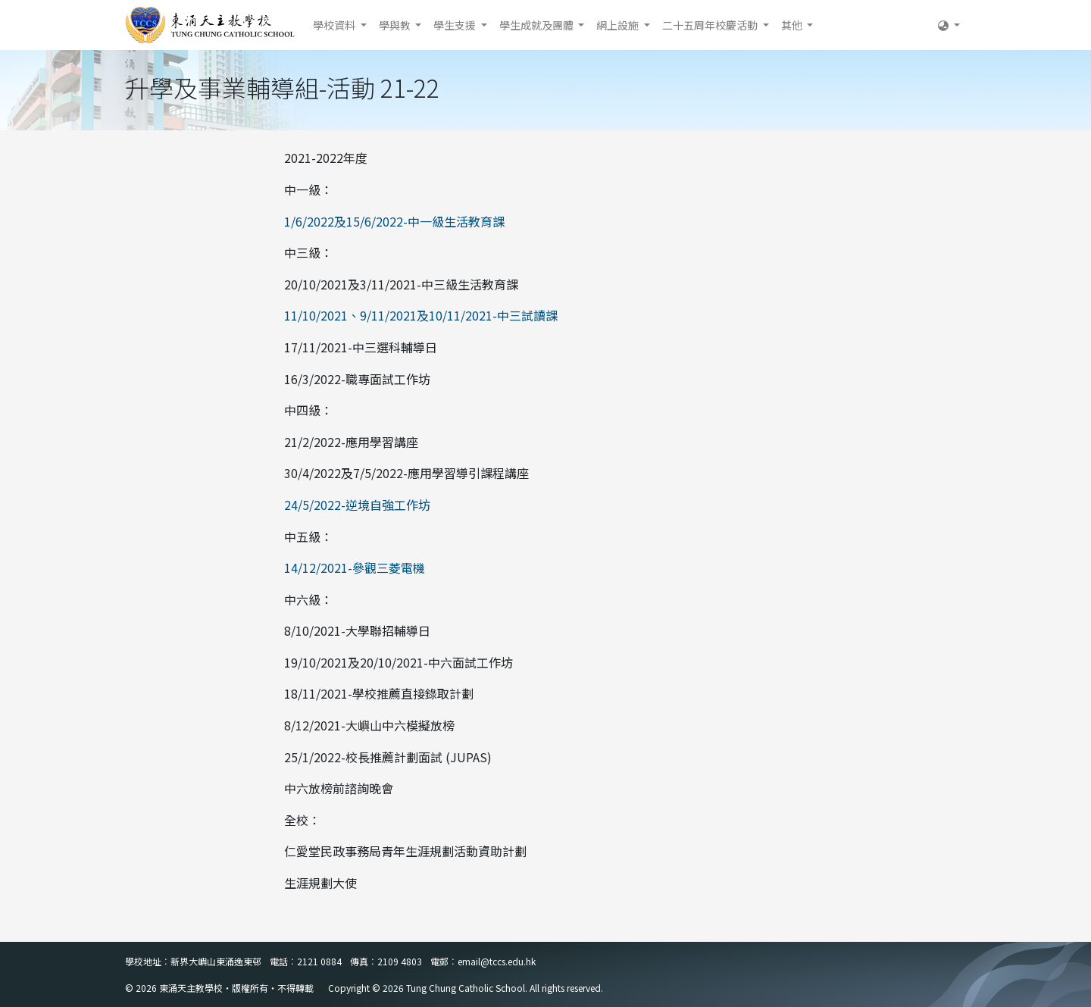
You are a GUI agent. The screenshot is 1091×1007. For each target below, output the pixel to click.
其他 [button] (793, 25)
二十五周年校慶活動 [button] (711, 25)
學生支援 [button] (455, 25)
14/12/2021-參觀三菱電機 (354, 567)
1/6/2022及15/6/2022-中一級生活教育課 (394, 221)
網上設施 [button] (618, 25)
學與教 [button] (396, 25)
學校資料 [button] (335, 25)
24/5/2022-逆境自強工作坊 (357, 505)
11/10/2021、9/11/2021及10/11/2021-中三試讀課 (421, 315)
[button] (949, 25)
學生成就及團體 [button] (537, 25)
